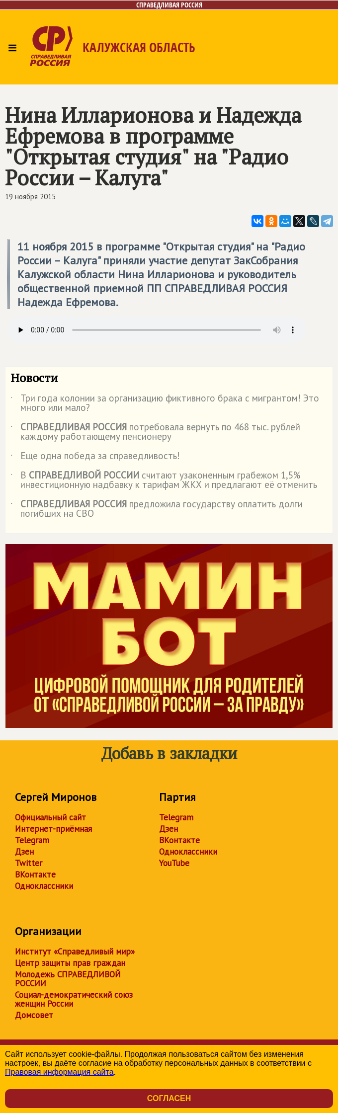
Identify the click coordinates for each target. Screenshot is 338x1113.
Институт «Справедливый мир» (75, 951)
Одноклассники (44, 885)
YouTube (174, 863)
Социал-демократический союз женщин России (74, 999)
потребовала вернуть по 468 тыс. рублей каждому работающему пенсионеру (155, 432)
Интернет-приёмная (53, 828)
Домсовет (34, 1015)
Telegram (32, 840)
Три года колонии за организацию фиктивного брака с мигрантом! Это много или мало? (164, 403)
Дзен (24, 851)
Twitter (28, 863)
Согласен (169, 1098)
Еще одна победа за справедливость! (95, 457)
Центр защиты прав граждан (70, 962)
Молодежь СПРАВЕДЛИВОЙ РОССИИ (68, 979)
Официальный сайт (50, 817)
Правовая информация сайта (59, 1072)
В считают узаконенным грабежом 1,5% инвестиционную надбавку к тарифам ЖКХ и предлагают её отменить (163, 480)
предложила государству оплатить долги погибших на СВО (156, 509)
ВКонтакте (35, 874)
